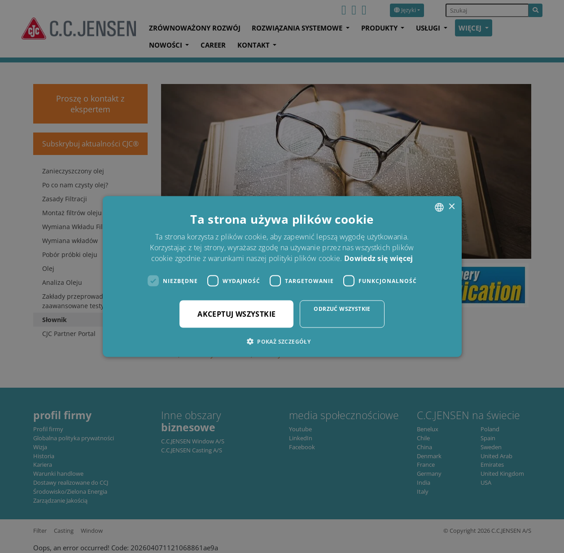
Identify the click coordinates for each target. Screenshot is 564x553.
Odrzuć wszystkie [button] (342, 309)
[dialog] (282, 276)
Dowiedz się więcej (378, 258)
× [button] (451, 207)
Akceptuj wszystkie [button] (236, 314)
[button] (282, 341)
